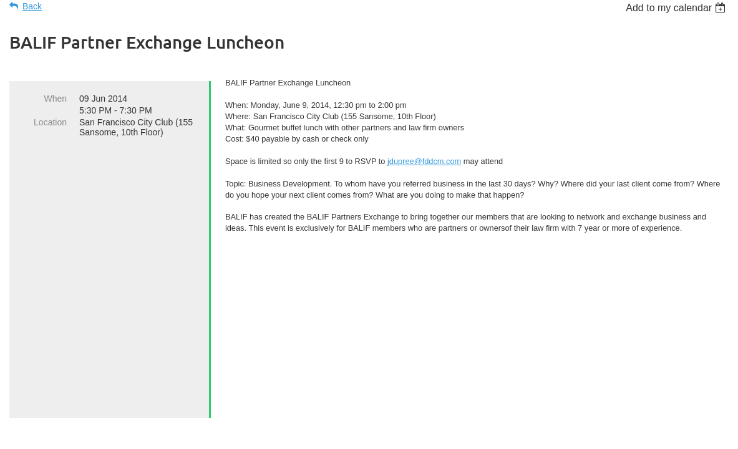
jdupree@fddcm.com (424, 161)
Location (50, 122)
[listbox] (677, 8)
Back (32, 6)
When (55, 99)
